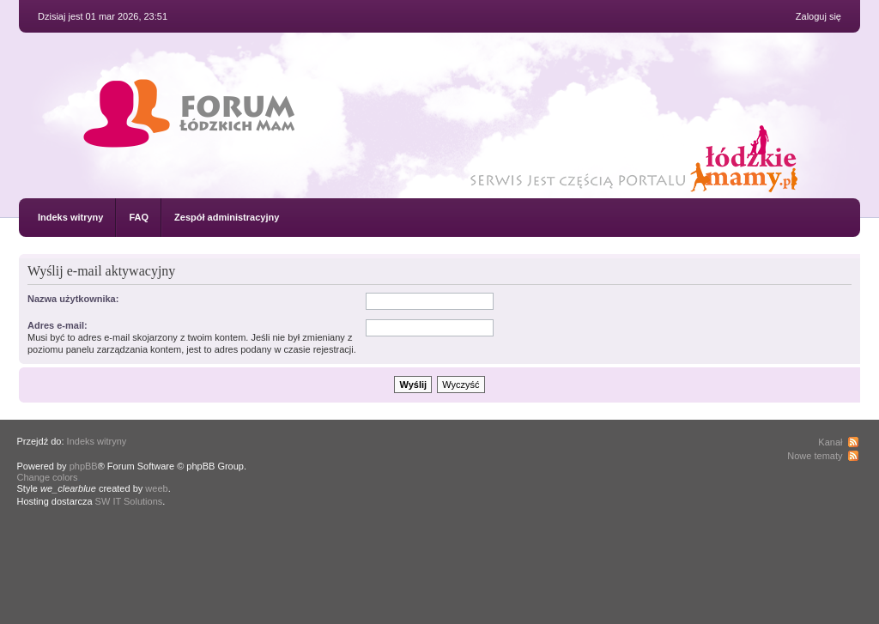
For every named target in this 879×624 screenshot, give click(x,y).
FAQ (139, 217)
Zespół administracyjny (226, 217)
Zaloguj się (818, 16)
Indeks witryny (70, 217)
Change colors (47, 477)
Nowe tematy (814, 456)
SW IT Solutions (129, 501)
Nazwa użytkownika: (72, 299)
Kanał (830, 442)
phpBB (84, 466)
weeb (156, 488)
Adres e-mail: (57, 325)
